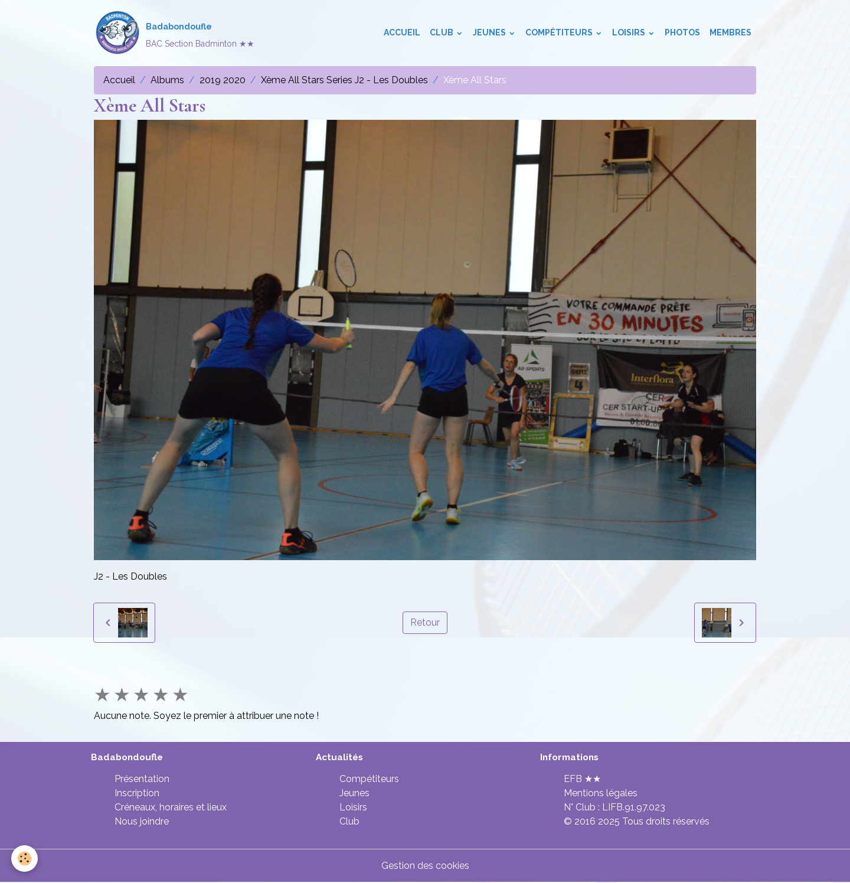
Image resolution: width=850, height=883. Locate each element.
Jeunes (490, 33)
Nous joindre (142, 822)
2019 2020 (223, 80)
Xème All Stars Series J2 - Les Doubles (344, 80)
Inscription (137, 793)
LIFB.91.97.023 (633, 807)
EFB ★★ (582, 779)
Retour (425, 622)
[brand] (174, 33)
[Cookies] (25, 858)
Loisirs (629, 33)
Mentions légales (601, 793)
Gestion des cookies (425, 866)
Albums (167, 80)
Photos (682, 33)
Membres (730, 33)
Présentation (142, 779)
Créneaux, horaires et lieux (171, 807)
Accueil (402, 33)
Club (442, 33)
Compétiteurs (559, 33)
